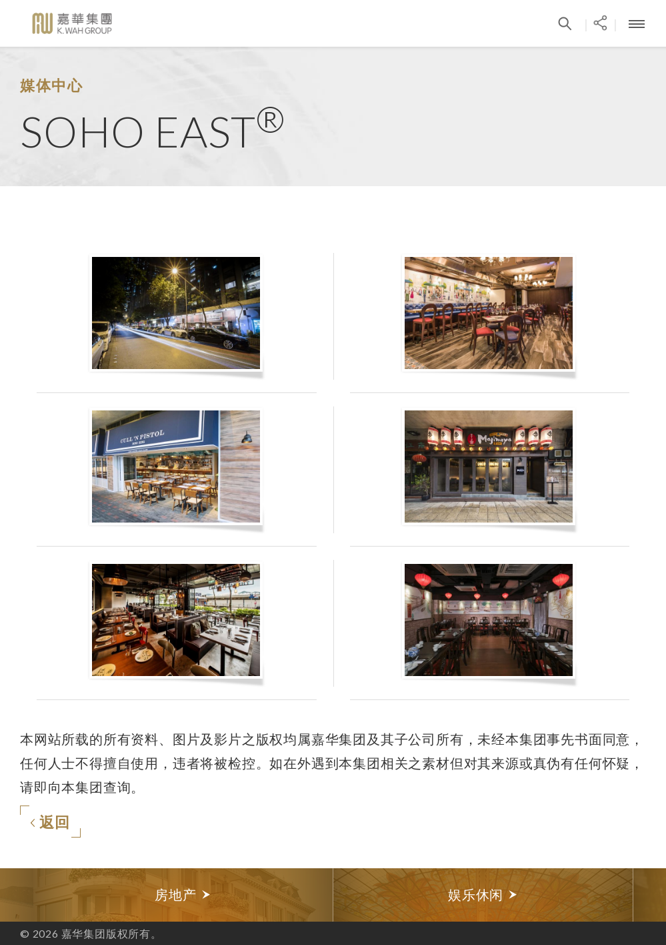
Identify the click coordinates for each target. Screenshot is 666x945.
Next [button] (649, 895)
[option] (183, 895)
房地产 (183, 894)
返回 (50, 822)
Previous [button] (16, 895)
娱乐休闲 (483, 894)
